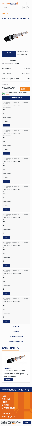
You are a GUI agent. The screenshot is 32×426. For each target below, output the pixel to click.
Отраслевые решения (8, 408)
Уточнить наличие (6, 49)
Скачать (7, 94)
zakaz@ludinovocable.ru (11, 417)
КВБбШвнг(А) (8, 368)
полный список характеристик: (5, 83)
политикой (14, 423)
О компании (5, 405)
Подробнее (8, 379)
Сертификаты (6, 399)
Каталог (4, 396)
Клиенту (4, 402)
